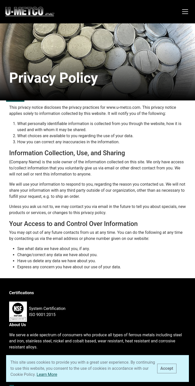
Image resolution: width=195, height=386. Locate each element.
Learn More (47, 374)
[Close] (166, 368)
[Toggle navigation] (185, 11)
